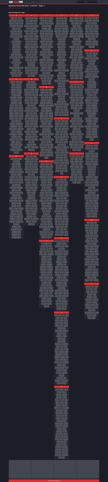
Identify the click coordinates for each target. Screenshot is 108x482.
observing (59, 394)
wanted (95, 238)
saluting (76, 166)
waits (97, 225)
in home (46, 290)
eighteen (28, 203)
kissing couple (58, 147)
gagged (50, 89)
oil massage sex (59, 410)
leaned (57, 232)
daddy (36, 89)
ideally (41, 254)
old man (59, 428)
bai (14, 179)
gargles (50, 113)
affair (17, 139)
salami (73, 164)
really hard (81, 144)
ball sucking (13, 187)
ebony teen (28, 185)
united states (95, 126)
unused (91, 139)
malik (56, 295)
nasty (57, 325)
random (80, 92)
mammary (58, 301)
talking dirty (88, 36)
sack (82, 156)
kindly (57, 134)
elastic (27, 208)
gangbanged (42, 105)
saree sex (81, 179)
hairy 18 (50, 171)
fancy (52, 62)
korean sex (64, 168)
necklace (57, 349)
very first (90, 182)
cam (35, 23)
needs (57, 351)
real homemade (73, 126)
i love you (43, 248)
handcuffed (43, 190)
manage (58, 308)
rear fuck (76, 147)
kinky (57, 139)
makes (62, 272)
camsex (31, 33)
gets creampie (43, 147)
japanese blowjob (61, 52)
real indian (81, 126)
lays (59, 224)
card (32, 49)
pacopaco (77, 20)
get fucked (49, 142)
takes (87, 31)
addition (11, 113)
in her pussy (49, 288)
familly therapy (44, 44)
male (56, 293)
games (51, 95)
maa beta (59, 243)
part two (76, 73)
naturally (59, 333)
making (66, 272)
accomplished (14, 100)
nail (63, 315)
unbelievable (87, 76)
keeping (57, 123)
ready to (77, 105)
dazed (27, 121)
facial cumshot (49, 31)
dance (31, 100)
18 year (12, 36)
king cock (65, 134)
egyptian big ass (31, 198)
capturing (32, 46)
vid (86, 205)
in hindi (41, 290)
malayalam (59, 282)
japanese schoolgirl (61, 91)
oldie (61, 439)
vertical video (94, 179)
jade (62, 20)
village (88, 216)
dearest (27, 123)
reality (77, 142)
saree (76, 179)
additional (17, 113)
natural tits (65, 330)
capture (35, 44)
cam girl (26, 26)
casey (32, 73)
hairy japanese (43, 177)
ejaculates (34, 203)
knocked (61, 160)
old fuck (65, 423)
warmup (96, 246)
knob (61, 157)
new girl (64, 370)
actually (16, 108)
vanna (87, 161)
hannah (51, 200)
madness (66, 254)
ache (20, 100)
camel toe (36, 26)
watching (92, 254)
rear (71, 147)
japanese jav (61, 73)
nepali (66, 351)
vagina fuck (91, 151)
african (12, 144)
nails (62, 317)
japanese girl (61, 62)
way (95, 256)
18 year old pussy (16, 49)
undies (88, 105)
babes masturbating (16, 164)
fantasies (50, 65)
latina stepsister (58, 218)
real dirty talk (73, 121)
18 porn (18, 28)
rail (77, 84)
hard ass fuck (49, 218)
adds (22, 113)
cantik (27, 44)
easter (31, 164)
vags (96, 153)
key (60, 126)
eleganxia (34, 213)
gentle (50, 121)
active (16, 105)
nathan (61, 325)
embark (36, 218)
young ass (95, 299)
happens (49, 203)
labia (61, 179)
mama (59, 298)
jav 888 (65, 109)
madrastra (60, 256)
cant (35, 41)
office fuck (65, 405)
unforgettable (89, 121)
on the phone (64, 454)
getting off (42, 155)
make (61, 269)
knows (66, 163)
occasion (64, 397)
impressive (49, 272)
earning (27, 161)
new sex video (64, 380)
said (81, 161)
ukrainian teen (89, 68)
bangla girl (19, 213)
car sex (27, 49)
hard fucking (50, 226)
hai (51, 164)
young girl (95, 302)
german (42, 126)
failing (42, 36)
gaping (43, 110)
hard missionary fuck (44, 232)
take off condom (89, 28)
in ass (50, 274)
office (66, 402)
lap (61, 198)
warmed (94, 243)
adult (13, 121)
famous (47, 62)
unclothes (88, 92)
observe (64, 392)
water (97, 254)
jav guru (56, 112)
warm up (89, 243)
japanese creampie (61, 54)
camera (28, 28)
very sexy (96, 190)
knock (56, 160)
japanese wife (59, 107)
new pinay (58, 380)
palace (81, 46)
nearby (58, 346)
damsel (35, 97)
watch (91, 251)
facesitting (44, 28)
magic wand (59, 261)
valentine (88, 156)
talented (95, 31)
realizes (71, 144)
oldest (57, 439)
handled (42, 195)
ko (56, 165)
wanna (92, 235)
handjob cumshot (49, 192)
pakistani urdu (73, 46)
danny (32, 102)
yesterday (90, 294)
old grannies (58, 426)
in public (44, 298)
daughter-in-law (34, 115)
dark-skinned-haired (29, 110)
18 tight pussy (14, 33)
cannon (35, 39)
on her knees (64, 449)
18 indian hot (19, 26)
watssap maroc (90, 256)
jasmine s (58, 109)
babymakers (19, 169)
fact (51, 33)
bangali (19, 203)
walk (87, 230)
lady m (57, 185)
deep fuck (35, 136)
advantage (19, 131)
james (57, 26)
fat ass (45, 78)
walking (95, 230)
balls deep (12, 192)
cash (36, 73)
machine (64, 243)
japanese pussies (61, 88)
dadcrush (27, 89)
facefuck (51, 23)
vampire (92, 158)
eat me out (35, 166)
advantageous (13, 134)
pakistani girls (76, 39)
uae (87, 53)
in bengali (46, 277)
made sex (66, 251)
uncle (97, 89)
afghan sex (18, 142)
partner (72, 75)
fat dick (43, 80)
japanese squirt (61, 96)
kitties (67, 152)
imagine (43, 256)
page (82, 20)
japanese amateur (61, 44)
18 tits (20, 33)
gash (46, 115)
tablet (86, 20)
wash (87, 248)
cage (32, 18)
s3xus (73, 156)
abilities (13, 84)
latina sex (65, 216)
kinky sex (62, 139)
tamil (94, 39)
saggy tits (77, 161)
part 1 (76, 70)
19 (12, 75)
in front (49, 282)
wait (95, 222)
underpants (95, 100)
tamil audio (88, 44)
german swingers (46, 136)
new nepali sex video (61, 378)
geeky (42, 121)
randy (72, 95)
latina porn (64, 213)
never (64, 364)
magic (64, 259)
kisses (59, 144)
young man (88, 304)
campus (36, 31)
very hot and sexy (94, 185)
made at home (61, 248)
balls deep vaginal (16, 195)
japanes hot (58, 36)
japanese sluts (65, 93)
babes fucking (16, 161)
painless (79, 28)
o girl (57, 389)
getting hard (43, 152)
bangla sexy (19, 218)
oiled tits (65, 413)
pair (77, 31)
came (31, 26)
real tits (79, 139)
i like (47, 246)
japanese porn (61, 86)
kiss (57, 142)
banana (11, 200)
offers (62, 402)
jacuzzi (58, 20)
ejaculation (28, 205)
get (52, 139)
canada (30, 36)
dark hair (33, 105)
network (59, 364)
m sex (63, 241)
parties (81, 73)
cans (32, 41)
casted (33, 75)
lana (65, 187)
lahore (66, 185)
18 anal (19, 18)
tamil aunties (94, 44)
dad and (33, 81)
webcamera (95, 272)
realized (81, 142)
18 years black (16, 59)
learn (57, 234)
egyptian (33, 192)
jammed (61, 26)
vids (91, 208)
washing (91, 248)
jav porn (61, 112)
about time (18, 87)
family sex (50, 52)
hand (43, 187)
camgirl (26, 31)
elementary (29, 216)
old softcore (59, 431)
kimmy (58, 131)
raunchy (71, 97)
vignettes (89, 213)
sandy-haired (74, 174)
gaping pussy (48, 110)
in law (41, 295)
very (86, 182)
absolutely (19, 89)
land (65, 190)
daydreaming (31, 118)
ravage (76, 97)
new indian (59, 372)
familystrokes (50, 59)
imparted (44, 261)
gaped (52, 105)
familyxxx (42, 62)
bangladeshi (16, 224)
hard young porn (12, 8)
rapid (76, 95)
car (36, 46)
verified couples (92, 171)
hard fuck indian (43, 226)
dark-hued (35, 108)
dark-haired (28, 108)
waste (87, 251)
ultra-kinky (95, 74)
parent (72, 65)
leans (66, 232)
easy (27, 166)
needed (66, 349)
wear (97, 259)
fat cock (50, 78)
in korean (46, 293)
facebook (42, 23)
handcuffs (50, 190)
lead (66, 224)
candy (31, 39)
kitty (57, 155)
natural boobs (58, 330)
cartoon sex (35, 67)
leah (66, 226)
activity (20, 105)
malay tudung (64, 280)
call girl (30, 20)
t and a (89, 18)
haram (50, 208)
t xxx (93, 18)
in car (42, 280)
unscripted (89, 134)
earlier (32, 158)
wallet (91, 233)
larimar (57, 203)
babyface (13, 169)
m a (56, 241)
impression (43, 272)
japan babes (65, 28)
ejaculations (34, 205)
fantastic (49, 67)
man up (58, 306)
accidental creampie (16, 95)
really (76, 144)
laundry (63, 221)
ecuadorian (34, 185)
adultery (20, 126)
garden (41, 113)
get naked (47, 144)
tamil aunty (91, 46)
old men (64, 428)
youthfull (89, 315)
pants (71, 57)
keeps (62, 123)
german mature (43, 134)
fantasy (42, 70)
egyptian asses (31, 195)
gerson (48, 139)
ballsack (19, 198)
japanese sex (57, 93)
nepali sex (57, 357)
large (65, 198)
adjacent (11, 115)
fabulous (42, 18)
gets (51, 144)
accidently (20, 97)
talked (92, 33)
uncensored (91, 79)
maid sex (57, 267)
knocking (57, 163)
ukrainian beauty (91, 61)
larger (62, 200)
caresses (28, 54)
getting (42, 149)
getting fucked (49, 149)
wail (88, 222)
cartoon (35, 59)
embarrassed (31, 224)
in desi (50, 280)
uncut (95, 95)
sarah (72, 179)
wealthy (92, 259)
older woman (64, 436)
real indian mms (76, 129)
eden (27, 187)
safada (80, 158)
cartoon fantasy (31, 65)
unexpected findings (92, 113)
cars (27, 59)
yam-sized (88, 286)
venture (89, 166)
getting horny (49, 152)
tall (96, 36)
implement (49, 264)
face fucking (43, 20)
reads (72, 105)
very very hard (95, 195)
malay (64, 277)
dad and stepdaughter (31, 87)
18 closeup (21, 20)
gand (47, 97)
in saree (49, 298)
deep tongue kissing (31, 144)
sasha (78, 182)
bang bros (21, 200)
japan (60, 28)
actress (11, 108)
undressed (89, 108)
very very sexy (95, 198)
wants (92, 241)
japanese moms (61, 83)
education (29, 190)
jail (65, 20)
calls (32, 23)
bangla (12, 211)
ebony (33, 174)
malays (64, 282)
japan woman (64, 33)
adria (16, 118)
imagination (50, 254)
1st (19, 75)
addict (11, 110)
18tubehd (14, 70)
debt (36, 123)
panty (75, 57)
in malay (46, 295)
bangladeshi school (16, 234)
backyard (12, 177)
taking (91, 31)
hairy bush (50, 174)
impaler (49, 259)
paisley (80, 31)
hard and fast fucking (46, 216)
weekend (96, 280)
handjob (42, 192)
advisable (12, 139)
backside (19, 174)
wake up (91, 227)
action (12, 105)
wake (87, 227)
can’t (31, 44)
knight (57, 157)
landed (57, 192)
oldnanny (65, 439)
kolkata (60, 165)
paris (81, 65)
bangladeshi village (16, 237)
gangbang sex (49, 102)
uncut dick (95, 97)
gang (50, 97)
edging (31, 187)
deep (36, 131)
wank (95, 233)
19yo (16, 75)
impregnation (43, 269)
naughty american (61, 341)
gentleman (44, 123)
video (90, 205)
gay (41, 118)
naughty (64, 336)
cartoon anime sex (31, 62)
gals (47, 92)
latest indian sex (59, 208)
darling (36, 110)
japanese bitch (61, 49)
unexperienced (89, 118)
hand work (48, 187)
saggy (72, 161)
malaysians (65, 290)
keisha (66, 123)
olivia (58, 441)
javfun (56, 114)
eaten (32, 169)
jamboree (64, 23)
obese (66, 389)
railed (81, 84)
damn (31, 97)
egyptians (35, 200)
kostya (57, 170)
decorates (27, 131)
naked (57, 320)
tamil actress (88, 41)
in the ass (46, 306)
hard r (51, 232)
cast (29, 75)
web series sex (89, 269)
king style (62, 136)
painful (78, 26)
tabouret (94, 23)
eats (29, 174)
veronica (95, 177)
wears (92, 261)
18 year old (16, 39)
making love (65, 274)
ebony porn (34, 182)
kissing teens (65, 147)
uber (90, 53)
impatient (49, 261)
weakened (87, 259)
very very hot (88, 198)
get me (41, 144)
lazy (63, 224)
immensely (44, 259)
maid (65, 264)
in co (46, 280)
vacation (88, 148)
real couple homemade (76, 118)
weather (86, 264)
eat (30, 166)
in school (43, 301)
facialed (42, 33)
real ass (80, 108)
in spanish (44, 303)
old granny (65, 426)
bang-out (14, 203)
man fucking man (63, 303)
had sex (42, 164)
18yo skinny (13, 73)
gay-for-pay (46, 118)
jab (57, 18)
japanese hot (65, 70)
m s (59, 241)
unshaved (95, 134)
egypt (29, 192)
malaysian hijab (61, 288)
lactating (57, 182)
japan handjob (65, 31)
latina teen (65, 218)
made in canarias (58, 251)
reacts (76, 102)
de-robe (31, 121)
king (61, 134)
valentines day (94, 156)
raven (77, 100)
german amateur (49, 126)
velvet (96, 161)
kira (66, 139)
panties (80, 54)
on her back (64, 447)
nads (56, 315)
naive (65, 317)
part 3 (72, 73)
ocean (57, 400)
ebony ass (35, 177)
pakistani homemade (76, 41)
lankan (58, 198)
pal (78, 46)
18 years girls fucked (16, 62)
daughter (27, 115)
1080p (12, 18)
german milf (50, 134)
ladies (62, 182)
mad (62, 246)
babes (20, 158)
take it (96, 26)
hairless (42, 171)
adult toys (13, 123)
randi (76, 92)
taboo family (95, 20)
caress (35, 52)
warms (91, 246)
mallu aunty (65, 295)
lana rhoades (59, 190)
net (60, 362)
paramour (73, 62)
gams (43, 97)
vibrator (87, 203)
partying (76, 78)
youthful (96, 312)
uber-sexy (89, 55)
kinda (65, 131)
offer (66, 400)
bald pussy (20, 182)
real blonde (76, 110)
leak (57, 229)
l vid (58, 179)
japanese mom (65, 80)
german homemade (46, 131)
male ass (60, 293)
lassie (62, 203)
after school (19, 149)
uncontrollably (94, 92)
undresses (95, 108)
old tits (64, 431)
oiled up (58, 415)
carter (31, 59)
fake (51, 36)
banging (16, 208)
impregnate (43, 267)
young (95, 297)
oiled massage (59, 413)
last (66, 203)
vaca (92, 145)
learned (60, 234)
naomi (61, 323)
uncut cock (89, 97)
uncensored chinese (92, 84)
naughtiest (59, 336)
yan (92, 286)
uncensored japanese (89, 89)
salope (72, 166)
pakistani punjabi (76, 44)
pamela (80, 52)
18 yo (21, 67)
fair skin (46, 36)
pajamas (72, 33)
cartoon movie (28, 67)
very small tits (88, 195)
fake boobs (44, 39)
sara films (80, 177)
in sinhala (49, 301)
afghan (13, 142)
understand (88, 102)
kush (66, 170)
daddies (32, 89)
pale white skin (78, 49)
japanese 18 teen (61, 39)
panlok (76, 54)
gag (46, 89)
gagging (42, 92)
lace (65, 179)
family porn (50, 46)
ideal (52, 251)
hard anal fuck (46, 213)
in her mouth (43, 288)
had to (47, 164)
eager (35, 156)
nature (64, 333)
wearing (87, 261)
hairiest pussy (49, 169)
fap (46, 70)
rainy (82, 87)
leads (62, 226)
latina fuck (58, 213)
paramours (79, 62)
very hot (87, 185)
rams (72, 92)
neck (66, 346)
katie (59, 121)
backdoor (21, 171)
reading (81, 102)
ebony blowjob (35, 179)
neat (62, 346)
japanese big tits (61, 46)
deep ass (34, 134)
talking (96, 33)
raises (72, 89)
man (57, 303)
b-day (12, 158)
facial (49, 28)
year (91, 289)
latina (60, 211)
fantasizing (44, 67)
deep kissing (34, 139)
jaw (60, 114)
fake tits (49, 39)
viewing (91, 211)
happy (43, 205)
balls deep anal (19, 192)
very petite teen (89, 190)
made (66, 246)
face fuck (51, 18)
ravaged (81, 97)
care (35, 49)
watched (96, 251)
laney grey (62, 195)
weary (96, 261)
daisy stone (35, 95)
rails (75, 87)
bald (16, 182)
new (67, 367)
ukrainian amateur (94, 58)
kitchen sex (57, 152)
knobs (65, 157)
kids (63, 129)
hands (51, 195)
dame (27, 97)
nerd (67, 357)
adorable (21, 115)
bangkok (21, 208)
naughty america (61, 338)
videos (87, 208)
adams (21, 108)
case (36, 70)
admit (16, 115)
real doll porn (80, 121)
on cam (64, 444)
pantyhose (74, 59)
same (81, 166)
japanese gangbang (61, 59)
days (36, 118)
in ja (42, 293)
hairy (46, 171)
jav (62, 109)
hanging (41, 200)
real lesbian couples (77, 131)
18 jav (14, 28)
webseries (88, 274)
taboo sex (89, 23)
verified (94, 166)
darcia (36, 102)
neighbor (61, 351)
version (88, 179)
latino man (58, 221)
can (36, 33)
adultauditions (19, 123)
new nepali (61, 375)
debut (26, 126)
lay (56, 224)
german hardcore (46, 129)
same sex (80, 169)
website (89, 277)
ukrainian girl (91, 63)
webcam (95, 269)
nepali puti (65, 354)
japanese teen (61, 99)
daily (26, 95)
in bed (41, 277)
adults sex (21, 129)
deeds (32, 131)
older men (58, 436)
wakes (96, 227)
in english (44, 282)
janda (66, 26)
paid (73, 23)
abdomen (13, 81)
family (50, 44)
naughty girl (58, 344)
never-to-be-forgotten (60, 367)
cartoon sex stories (29, 70)
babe (16, 158)
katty (63, 121)
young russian (95, 304)
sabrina (77, 156)
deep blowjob (28, 136)
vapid (92, 161)
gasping (50, 115)
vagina (96, 148)
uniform (89, 123)
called (35, 20)
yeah (88, 289)
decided (29, 129)
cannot (27, 41)
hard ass (43, 218)
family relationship (46, 49)
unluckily (88, 131)
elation (31, 208)
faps (44, 73)
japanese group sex (61, 65)
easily (27, 164)
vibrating (95, 200)
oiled (66, 410)
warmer (86, 246)
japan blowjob (58, 31)
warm (96, 241)
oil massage (65, 407)
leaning (61, 232)
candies (26, 39)
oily (62, 415)
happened (44, 203)
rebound (78, 149)
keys (64, 126)
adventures (14, 136)
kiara (56, 129)
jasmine (65, 107)
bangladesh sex (19, 221)
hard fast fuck (43, 224)
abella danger (19, 81)
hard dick (49, 221)
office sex (57, 407)
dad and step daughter (31, 84)
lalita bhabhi (59, 187)
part (72, 70)
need (62, 349)
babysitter (12, 171)
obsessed (64, 394)
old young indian (59, 434)
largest (66, 200)
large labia (57, 200)
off (63, 400)
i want (51, 248)
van (96, 158)
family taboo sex (46, 57)
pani (72, 54)
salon (80, 164)
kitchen (58, 149)
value (87, 158)
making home (58, 274)
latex (66, 208)
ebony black (27, 179)
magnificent (59, 264)
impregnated (49, 267)
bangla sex (13, 218)
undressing (88, 110)
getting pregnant (49, 155)
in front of (43, 285)
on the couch (64, 452)
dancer (36, 100)
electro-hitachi (33, 211)
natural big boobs (61, 328)
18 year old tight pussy (16, 54)
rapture (80, 95)
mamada (63, 298)
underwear (95, 102)
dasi (27, 113)
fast (48, 75)
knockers (66, 160)
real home (79, 123)
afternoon (16, 152)
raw (81, 100)
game (51, 92)
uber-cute (95, 53)
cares (31, 52)
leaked (61, 229)
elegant (28, 213)
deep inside (28, 139)
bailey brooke (19, 179)
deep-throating (35, 147)
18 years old (16, 65)
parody (80, 67)
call (27, 20)
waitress (92, 225)
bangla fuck (13, 213)
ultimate (95, 68)
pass (81, 78)
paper (79, 59)
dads (37, 92)
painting (72, 31)
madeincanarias (59, 254)
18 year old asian (16, 44)
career (27, 52)
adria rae (20, 118)
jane (56, 28)
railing (71, 87)
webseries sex (95, 274)
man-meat (64, 306)
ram (76, 89)
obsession (59, 397)
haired (51, 166)
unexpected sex (91, 115)
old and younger (59, 423)
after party (13, 149)
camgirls (31, 31)
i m (47, 248)
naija (60, 315)
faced (47, 23)
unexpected (94, 110)
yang (96, 286)
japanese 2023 (61, 41)
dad (29, 81)
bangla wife (12, 221)
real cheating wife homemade (76, 113)
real (81, 105)
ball (13, 185)
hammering (49, 185)
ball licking (18, 185)
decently (35, 126)
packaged (76, 18)
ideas (45, 254)
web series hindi (91, 267)
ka (56, 121)
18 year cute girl (19, 36)
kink (67, 136)
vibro (92, 203)
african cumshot (18, 144)
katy (66, 121)
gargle (46, 113)
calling (28, 23)
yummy (94, 315)
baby (19, 166)
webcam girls (88, 272)
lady (66, 182)
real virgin (72, 142)
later (61, 205)
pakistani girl (80, 36)
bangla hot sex (19, 216)
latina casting (65, 211)
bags (11, 179)
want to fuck (89, 238)
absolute (13, 89)
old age (57, 418)
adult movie (18, 121)
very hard (96, 182)
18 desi (11, 23)
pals (76, 52)
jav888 (66, 112)
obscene (59, 392)
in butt (51, 277)
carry (36, 57)
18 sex (20, 31)
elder (36, 208)
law (67, 221)
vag (92, 148)
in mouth (51, 295)
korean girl (58, 168)
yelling (88, 291)
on (65, 441)
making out (59, 277)
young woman (91, 310)
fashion (48, 73)
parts (81, 75)
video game (95, 205)
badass (20, 177)
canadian (36, 36)
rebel (74, 149)
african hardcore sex (16, 147)
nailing (57, 317)
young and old (89, 299)
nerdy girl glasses (63, 359)
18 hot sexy (12, 26)
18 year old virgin (13, 57)
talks (93, 36)
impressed (50, 269)
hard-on (49, 237)
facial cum (43, 31)
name (61, 320)
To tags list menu (34, 1)
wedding (94, 277)
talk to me (87, 33)
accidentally (13, 97)
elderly (27, 211)
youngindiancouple (89, 312)
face (46, 18)
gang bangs (43, 100)
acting (20, 102)
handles (46, 195)
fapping (50, 70)
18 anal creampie (13, 20)
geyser (46, 157)
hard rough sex (44, 234)
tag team (87, 26)
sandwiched (78, 171)
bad (16, 177)
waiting (87, 225)
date (31, 113)
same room (74, 169)
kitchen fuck (64, 149)
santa (76, 177)
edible (35, 187)
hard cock (44, 221)
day (26, 118)
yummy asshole (92, 317)
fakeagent (43, 41)
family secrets (43, 52)
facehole (44, 26)
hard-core (44, 237)
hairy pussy (43, 179)
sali (76, 164)
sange (80, 174)
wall (87, 233)
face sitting (50, 20)
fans (46, 65)
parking (76, 67)
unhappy (95, 121)
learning (66, 234)
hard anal (48, 211)
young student (89, 307)
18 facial (16, 23)
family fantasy (43, 46)
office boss (58, 405)
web (91, 264)
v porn (87, 145)
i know (42, 246)
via (87, 200)
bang (16, 200)
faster (52, 75)
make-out (65, 269)
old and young (64, 418)
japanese (65, 36)
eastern (35, 164)
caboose (27, 18)
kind (62, 131)
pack (71, 18)
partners (77, 75)
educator (34, 190)
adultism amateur (13, 129)
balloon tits (14, 190)
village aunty (93, 216)
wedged (87, 280)
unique (94, 123)
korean (65, 165)
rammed (80, 89)
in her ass (49, 285)
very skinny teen (91, 192)
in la (51, 293)
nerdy (57, 359)
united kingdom (88, 126)
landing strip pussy (64, 192)
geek (51, 118)
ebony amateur (28, 177)
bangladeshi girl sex (16, 232)
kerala (57, 126)
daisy (30, 95)
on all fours (59, 444)
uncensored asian (91, 81)
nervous (56, 362)
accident (13, 92)
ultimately (87, 71)
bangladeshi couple (16, 226)
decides (33, 129)
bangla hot (12, 216)
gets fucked (50, 147)
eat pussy (27, 169)
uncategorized (95, 76)
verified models (92, 174)
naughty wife (64, 344)
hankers (46, 200)
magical (64, 261)
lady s (61, 185)
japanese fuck (61, 57)
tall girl (89, 39)
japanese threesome (61, 101)
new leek (64, 372)
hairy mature (50, 177)
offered (57, 402)
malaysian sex (58, 290)
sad (72, 158)
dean (36, 121)
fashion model (43, 75)
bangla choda (18, 211)
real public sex (80, 134)
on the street (61, 457)
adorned (11, 118)
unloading (94, 129)
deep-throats (31, 149)
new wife (59, 383)
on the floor (58, 454)
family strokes (43, 54)
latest (65, 205)
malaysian (64, 285)
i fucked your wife (47, 243)
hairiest (42, 169)
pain (80, 23)
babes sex (14, 166)
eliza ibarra (27, 218)
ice (44, 251)
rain (78, 87)
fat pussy (44, 83)
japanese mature (61, 78)
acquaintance (14, 102)
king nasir (57, 136)
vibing (90, 200)
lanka (67, 195)
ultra (92, 71)
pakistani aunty (73, 36)
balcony (11, 182)
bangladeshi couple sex (16, 229)
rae (71, 84)
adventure (20, 134)
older (66, 434)
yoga (95, 294)
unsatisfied (94, 131)
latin (56, 211)
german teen (42, 139)
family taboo (50, 54)
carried (31, 57)
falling (47, 41)
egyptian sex (28, 200)
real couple (76, 115)
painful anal (74, 28)
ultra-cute (96, 71)
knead (61, 155)
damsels (27, 100)
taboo (90, 20)
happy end (48, 205)
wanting (87, 241)
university (89, 129)
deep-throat (27, 147)
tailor (92, 26)
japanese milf (57, 80)
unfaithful (95, 118)
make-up (57, 272)
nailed (67, 315)
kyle (61, 173)
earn (36, 158)
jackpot (61, 18)
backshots (14, 174)
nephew (62, 357)
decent (30, 126)
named (65, 320)
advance (13, 131)
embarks (34, 221)
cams (27, 33)
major (57, 269)
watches (87, 254)
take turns (96, 28)
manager (64, 308)
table (97, 18)
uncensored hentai (91, 87)
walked (91, 230)
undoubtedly (93, 105)
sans (72, 177)
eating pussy (34, 171)
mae (64, 256)
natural (65, 325)
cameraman (33, 28)
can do (26, 36)
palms (72, 52)
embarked (29, 221)
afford (21, 139)
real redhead (74, 136)
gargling (42, 115)
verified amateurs (91, 169)
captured (27, 46)
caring (27, 57)
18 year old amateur (16, 41)
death (32, 123)
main (62, 267)
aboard (13, 87)
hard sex (50, 234)
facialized (47, 33)
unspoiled (95, 136)
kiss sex (61, 142)
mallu (60, 295)
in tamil (49, 303)
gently (49, 123)
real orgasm (72, 134)
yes (96, 291)
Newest (26, 1)
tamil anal (95, 41)
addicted (15, 110)
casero (27, 73)
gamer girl (46, 95)
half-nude (50, 179)
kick (60, 129)
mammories (64, 301)
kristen (62, 170)
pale (73, 49)
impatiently (43, 264)
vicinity (96, 203)
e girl (27, 156)
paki (76, 33)
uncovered (90, 95)
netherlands (65, 362)
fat (41, 78)
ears (36, 161)
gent (46, 121)
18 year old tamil (16, 52)
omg (62, 441)
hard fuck (50, 224)
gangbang (43, 102)
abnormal (19, 84)
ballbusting (19, 187)
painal (74, 26)
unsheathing (88, 136)
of (60, 400)
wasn (96, 248)
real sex (80, 136)
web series (96, 264)
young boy (89, 302)
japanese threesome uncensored (61, 104)
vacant (95, 145)
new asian (59, 370)
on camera (58, 447)
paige (77, 23)
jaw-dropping (65, 114)
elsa (32, 218)
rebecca (81, 147)
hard (44, 211)
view (87, 211)
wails (92, 222)
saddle (76, 158)
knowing (62, 163)
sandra (73, 171)
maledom (66, 293)
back (16, 171)
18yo (19, 70)
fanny (42, 65)
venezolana (88, 164)
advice (19, 136)
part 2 (80, 70)
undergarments (89, 100)
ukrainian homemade (91, 66)
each (31, 156)
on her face (58, 449)
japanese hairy (61, 67)
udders (94, 55)
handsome (43, 198)
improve (43, 274)
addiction (21, 110)
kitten (63, 152)
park (72, 67)
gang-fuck (50, 100)
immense (49, 256)
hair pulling (46, 166)
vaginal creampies (89, 153)
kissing (63, 144)
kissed (65, 142)
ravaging (73, 100)
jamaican (59, 23)
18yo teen (20, 73)
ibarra (41, 251)
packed (81, 18)
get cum (43, 142)
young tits (95, 307)
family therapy (43, 59)
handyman (49, 198)
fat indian (49, 80)
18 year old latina (16, 46)
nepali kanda (58, 354)
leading (57, 226)
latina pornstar (59, 216)
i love (50, 246)
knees (65, 155)
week (91, 280)
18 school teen (14, 31)
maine (66, 267)
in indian (51, 290)
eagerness (27, 158)
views (96, 211)
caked (36, 18)
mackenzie (58, 246)
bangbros (14, 205)
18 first (21, 23)
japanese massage (61, 75)
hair (41, 166)
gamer (41, 95)
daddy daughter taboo (29, 92)
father (49, 83)
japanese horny (21, 8)
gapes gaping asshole (46, 108)
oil (61, 407)
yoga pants (89, 297)
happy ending (44, 208)
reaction (72, 102)
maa (67, 241)
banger (11, 208)
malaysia (58, 285)
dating (35, 113)
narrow (65, 323)
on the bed (58, 452)
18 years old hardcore (14, 67)
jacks (65, 18)
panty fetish (80, 57)
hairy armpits (43, 174)
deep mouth (31, 142)
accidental (19, 92)
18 (16, 18)
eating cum (28, 171)
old (65, 415)
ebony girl (28, 182)
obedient (61, 389)
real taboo (74, 139)
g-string (42, 89)
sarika (74, 182)
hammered (43, 185)
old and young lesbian (61, 420)
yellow (92, 291)
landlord (56, 195)
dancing (27, 102)
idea (48, 251)
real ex (73, 123)
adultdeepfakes (14, 126)
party (72, 78)
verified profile (89, 177)
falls (51, 41)
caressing (34, 54)
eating (36, 169)
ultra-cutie (89, 74)
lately (58, 205)
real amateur (74, 108)
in (46, 274)
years (95, 289)
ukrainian (87, 58)
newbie (64, 383)
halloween (44, 182)
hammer (49, 182)
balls (19, 190)
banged (19, 205)
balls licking (13, 198)
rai (74, 84)
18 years (20, 57)
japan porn (58, 33)
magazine (59, 259)
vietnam (95, 208)
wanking (87, 235)
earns (32, 161)
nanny (57, 323)
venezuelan (95, 164)
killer (67, 129)
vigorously (94, 213)
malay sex (58, 280)
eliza (34, 216)
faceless (49, 26)
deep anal (29, 134)
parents (76, 65)
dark (29, 105)
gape (48, 105)
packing (71, 20)
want (96, 235)
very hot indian (92, 187)
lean (65, 229)
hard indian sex (46, 229)
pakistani (81, 33)
